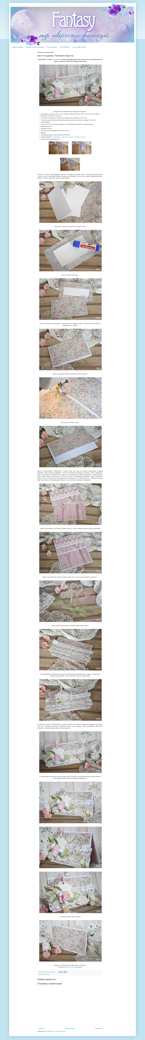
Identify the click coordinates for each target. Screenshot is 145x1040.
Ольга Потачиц (57, 59)
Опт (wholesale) (65, 47)
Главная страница (17, 47)
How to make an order (79, 47)
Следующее (41, 1028)
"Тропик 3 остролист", (67, 137)
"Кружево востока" (80, 137)
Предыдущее (98, 1028)
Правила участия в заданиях (35, 47)
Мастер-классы (46, 974)
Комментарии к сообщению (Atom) (56, 1031)
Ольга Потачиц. (70, 967)
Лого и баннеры (52, 47)
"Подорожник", (56, 137)
